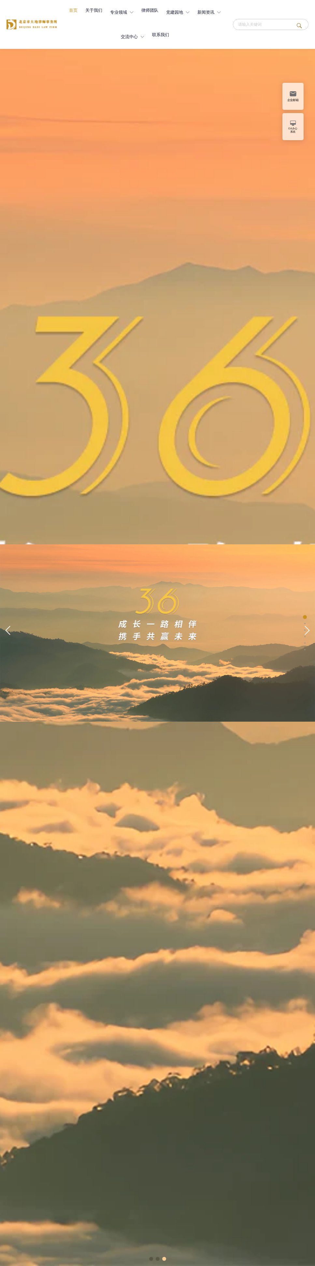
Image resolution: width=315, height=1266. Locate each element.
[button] (7, 630)
